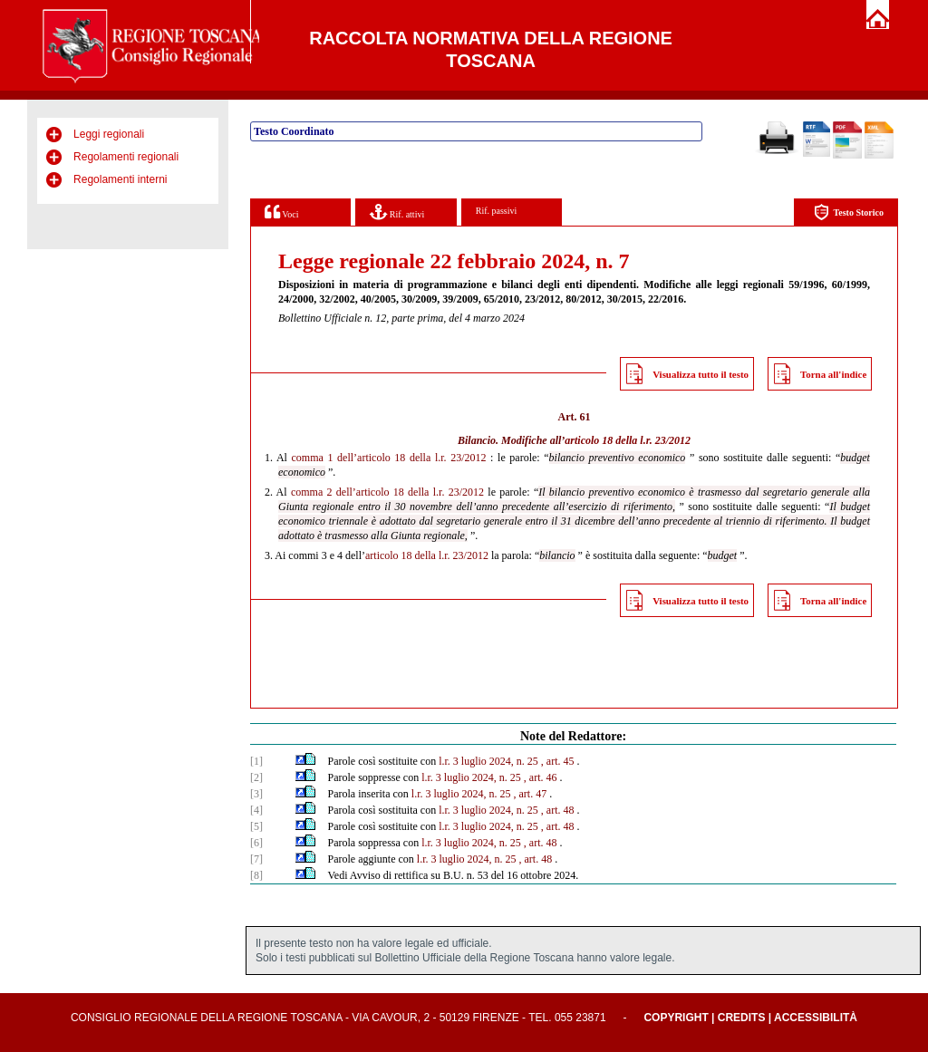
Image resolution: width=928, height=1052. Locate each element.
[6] (256, 842)
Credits (742, 1017)
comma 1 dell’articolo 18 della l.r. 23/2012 (389, 457)
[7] (256, 859)
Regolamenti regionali (126, 156)
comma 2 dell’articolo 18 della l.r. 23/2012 (387, 492)
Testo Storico (849, 212)
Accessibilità (815, 1017)
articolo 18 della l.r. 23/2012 (628, 440)
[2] (256, 777)
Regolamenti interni (120, 179)
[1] (256, 761)
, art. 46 (540, 777)
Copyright (675, 1017)
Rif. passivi (496, 211)
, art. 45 (558, 761)
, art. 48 (558, 810)
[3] (256, 793)
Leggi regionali (108, 134)
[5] (256, 826)
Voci (281, 211)
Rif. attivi (397, 211)
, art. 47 (530, 793)
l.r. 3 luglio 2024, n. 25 (488, 761)
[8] (256, 875)
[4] (256, 810)
